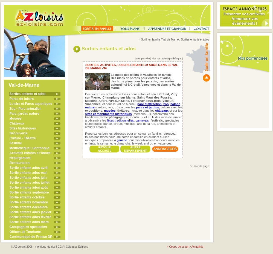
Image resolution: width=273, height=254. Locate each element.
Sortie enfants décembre (29, 207)
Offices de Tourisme (25, 232)
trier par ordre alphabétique (167, 58)
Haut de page (201, 166)
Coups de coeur (178, 246)
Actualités (197, 246)
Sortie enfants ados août (29, 187)
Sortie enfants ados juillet (30, 182)
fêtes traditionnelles (120, 120)
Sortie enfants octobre (27, 197)
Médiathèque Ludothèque (29, 148)
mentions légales (45, 246)
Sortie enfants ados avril (29, 168)
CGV (61, 246)
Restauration (20, 163)
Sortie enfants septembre (29, 192)
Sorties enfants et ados (28, 94)
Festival (16, 143)
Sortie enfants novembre (29, 202)
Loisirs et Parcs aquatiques (31, 104)
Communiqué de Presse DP (31, 237)
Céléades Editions (77, 246)
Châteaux (17, 123)
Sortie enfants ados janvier (30, 212)
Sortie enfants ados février (30, 217)
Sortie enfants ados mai (28, 173)
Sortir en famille (150, 39)
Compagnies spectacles (28, 227)
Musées (16, 118)
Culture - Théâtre (23, 138)
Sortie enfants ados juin (28, 178)
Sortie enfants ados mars (29, 222)
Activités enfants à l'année (30, 153)
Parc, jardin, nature (24, 114)
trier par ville (143, 58)
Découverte (18, 133)
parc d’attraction (149, 104)
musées (109, 110)
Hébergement (20, 158)
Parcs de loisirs (22, 99)
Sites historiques (23, 128)
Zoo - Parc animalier (25, 109)
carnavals (142, 120)
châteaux (162, 110)
